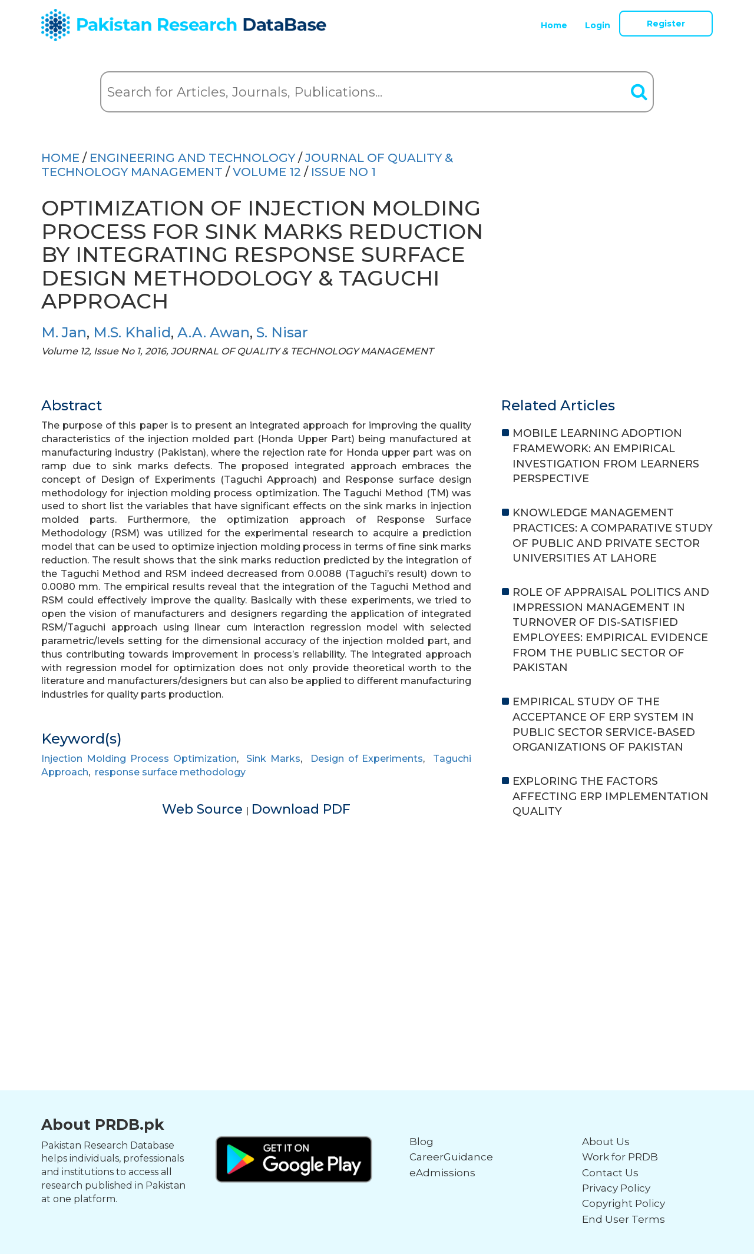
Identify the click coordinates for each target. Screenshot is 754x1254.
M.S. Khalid (132, 332)
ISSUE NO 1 (343, 172)
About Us (606, 1141)
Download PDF (301, 809)
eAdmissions (442, 1173)
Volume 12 (267, 172)
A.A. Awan (213, 332)
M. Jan (64, 332)
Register (666, 23)
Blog (421, 1141)
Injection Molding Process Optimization (139, 758)
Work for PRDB (620, 1157)
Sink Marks (273, 758)
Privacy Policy (616, 1188)
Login (597, 25)
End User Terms (623, 1219)
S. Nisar (282, 332)
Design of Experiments (367, 758)
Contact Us (610, 1173)
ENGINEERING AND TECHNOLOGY (192, 158)
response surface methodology (170, 772)
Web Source (204, 809)
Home (554, 25)
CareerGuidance (451, 1157)
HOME (60, 158)
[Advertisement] (377, 919)
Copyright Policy (623, 1203)
